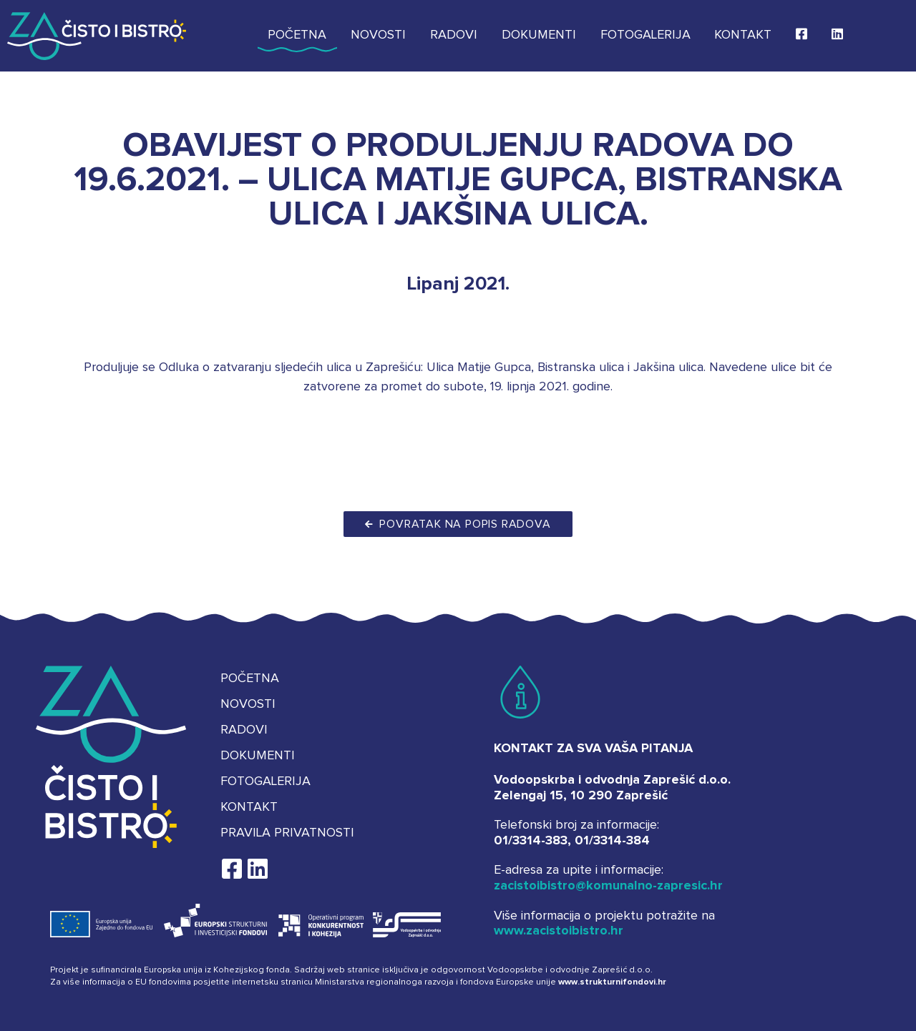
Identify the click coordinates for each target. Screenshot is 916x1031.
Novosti (378, 35)
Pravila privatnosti (287, 833)
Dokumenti (539, 35)
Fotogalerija (645, 35)
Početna (297, 35)
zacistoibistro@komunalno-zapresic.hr (608, 885)
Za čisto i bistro (96, 35)
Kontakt (742, 35)
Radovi (453, 35)
